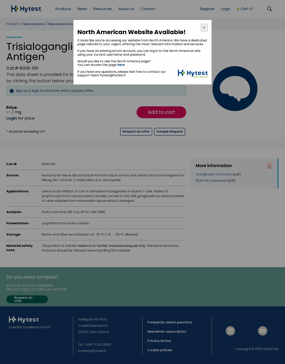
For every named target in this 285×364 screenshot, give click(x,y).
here (121, 65)
